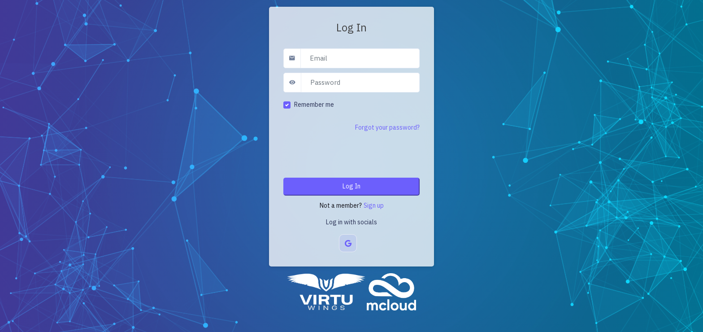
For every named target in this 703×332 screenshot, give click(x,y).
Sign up (374, 205)
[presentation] (351, 153)
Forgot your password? (387, 127)
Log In (351, 186)
